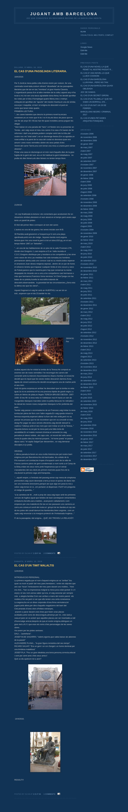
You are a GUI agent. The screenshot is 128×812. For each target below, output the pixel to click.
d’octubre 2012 (87, 336)
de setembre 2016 (88, 425)
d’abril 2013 (86, 350)
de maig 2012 (87, 319)
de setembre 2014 (88, 380)
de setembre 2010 (88, 260)
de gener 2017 (87, 439)
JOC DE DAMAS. (88, 92)
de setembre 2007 (88, 161)
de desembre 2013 (89, 370)
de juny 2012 (86, 322)
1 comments (49, 794)
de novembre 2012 (89, 339)
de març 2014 (87, 373)
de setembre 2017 (88, 452)
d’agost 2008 (86, 192)
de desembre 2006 (89, 140)
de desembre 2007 (89, 171)
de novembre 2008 (89, 202)
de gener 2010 (87, 236)
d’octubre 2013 (87, 363)
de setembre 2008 (88, 195)
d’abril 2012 (86, 315)
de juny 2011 (86, 291)
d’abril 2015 (86, 391)
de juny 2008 (86, 185)
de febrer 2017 (87, 442)
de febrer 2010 (87, 240)
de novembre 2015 (89, 404)
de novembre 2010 (89, 267)
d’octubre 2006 (87, 134)
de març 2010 (87, 243)
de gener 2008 (87, 175)
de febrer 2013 (87, 346)
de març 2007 (87, 147)
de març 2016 (87, 411)
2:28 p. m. (37, 553)
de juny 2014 (86, 377)
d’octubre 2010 (87, 264)
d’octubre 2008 (87, 199)
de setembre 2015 (88, 401)
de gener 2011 (87, 274)
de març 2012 (87, 312)
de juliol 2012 (86, 326)
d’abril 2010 (86, 247)
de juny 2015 (86, 394)
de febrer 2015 (87, 387)
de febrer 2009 (87, 209)
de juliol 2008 (86, 188)
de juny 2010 (86, 254)
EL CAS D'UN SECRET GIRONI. (95, 95)
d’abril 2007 (86, 151)
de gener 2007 (87, 144)
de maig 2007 (87, 154)
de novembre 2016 (89, 432)
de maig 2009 (87, 216)
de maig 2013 (87, 353)
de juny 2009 (86, 219)
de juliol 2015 (86, 398)
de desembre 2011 (89, 305)
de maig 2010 (87, 250)
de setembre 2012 (88, 332)
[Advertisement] (45, 44)
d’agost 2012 (86, 329)
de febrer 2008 (87, 178)
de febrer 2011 (87, 277)
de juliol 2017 (86, 449)
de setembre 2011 (88, 298)
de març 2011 (87, 281)
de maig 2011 (87, 288)
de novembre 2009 (89, 233)
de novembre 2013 (89, 367)
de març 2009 (87, 212)
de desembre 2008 (89, 206)
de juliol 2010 (86, 257)
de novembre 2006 (89, 137)
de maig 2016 (87, 418)
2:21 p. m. (37, 794)
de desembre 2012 (89, 343)
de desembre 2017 (89, 459)
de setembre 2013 (88, 360)
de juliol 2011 (86, 295)
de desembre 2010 (89, 271)
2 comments (49, 553)
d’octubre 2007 (87, 164)
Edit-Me (84, 50)
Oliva (83, 32)
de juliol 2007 (86, 158)
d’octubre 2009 (87, 230)
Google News (86, 47)
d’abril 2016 (86, 415)
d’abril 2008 (86, 182)
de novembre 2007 (89, 168)
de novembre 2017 (89, 456)
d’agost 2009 (86, 226)
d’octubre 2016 (87, 428)
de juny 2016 (86, 422)
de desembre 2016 (89, 435)
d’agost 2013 (86, 356)
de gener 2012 (87, 308)
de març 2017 (87, 445)
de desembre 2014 (89, 384)
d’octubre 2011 (87, 302)
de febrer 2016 (87, 408)
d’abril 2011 (86, 284)
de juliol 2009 (86, 223)
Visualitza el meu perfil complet (97, 35)
